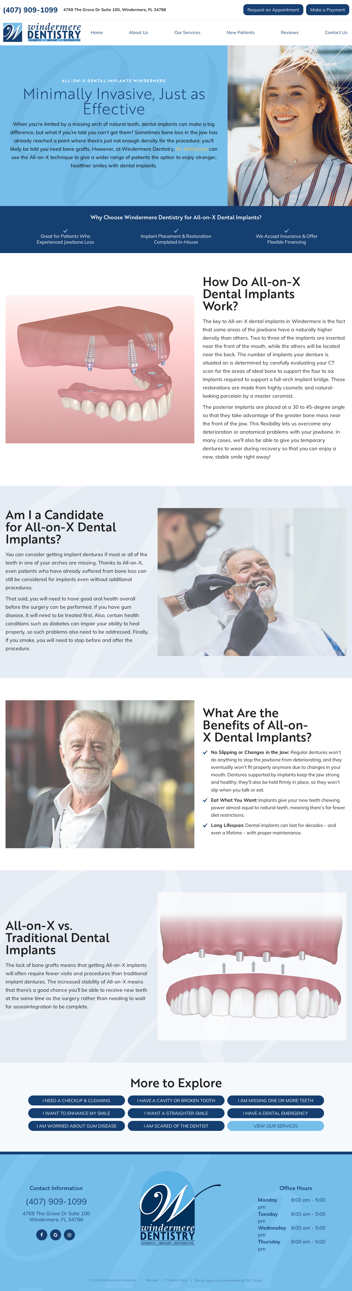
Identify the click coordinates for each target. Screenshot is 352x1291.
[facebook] (41, 1234)
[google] (55, 1234)
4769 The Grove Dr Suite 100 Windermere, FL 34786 (56, 1216)
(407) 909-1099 (30, 9)
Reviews (290, 32)
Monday (267, 1199)
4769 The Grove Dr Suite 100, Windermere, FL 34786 (114, 10)
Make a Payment (327, 9)
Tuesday (268, 1213)
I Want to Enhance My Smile (76, 1113)
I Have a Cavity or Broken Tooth (176, 1100)
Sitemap (151, 1280)
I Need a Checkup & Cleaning (76, 1100)
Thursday (269, 1241)
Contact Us (336, 32)
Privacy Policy (176, 1280)
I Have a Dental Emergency (275, 1113)
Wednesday (272, 1227)
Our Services (187, 32)
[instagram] (69, 1234)
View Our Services (276, 1125)
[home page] (42, 32)
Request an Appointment (273, 9)
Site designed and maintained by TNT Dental (228, 1280)
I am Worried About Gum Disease (76, 1125)
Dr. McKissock (192, 148)
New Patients (241, 32)
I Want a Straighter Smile (176, 1113)
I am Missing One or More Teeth (275, 1100)
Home (97, 32)
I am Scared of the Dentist (176, 1125)
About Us (138, 32)
